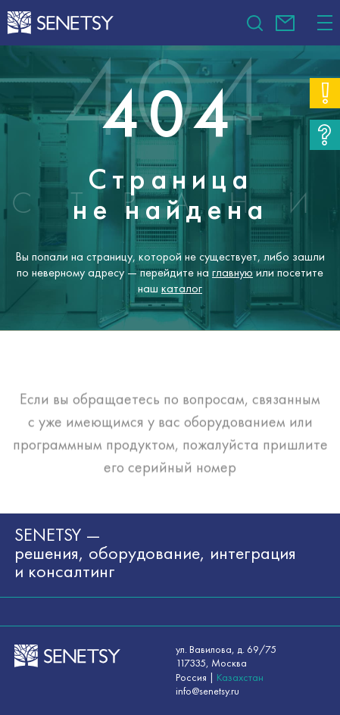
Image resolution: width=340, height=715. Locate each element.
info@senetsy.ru (285, 23)
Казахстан (240, 677)
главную (232, 272)
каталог (181, 287)
